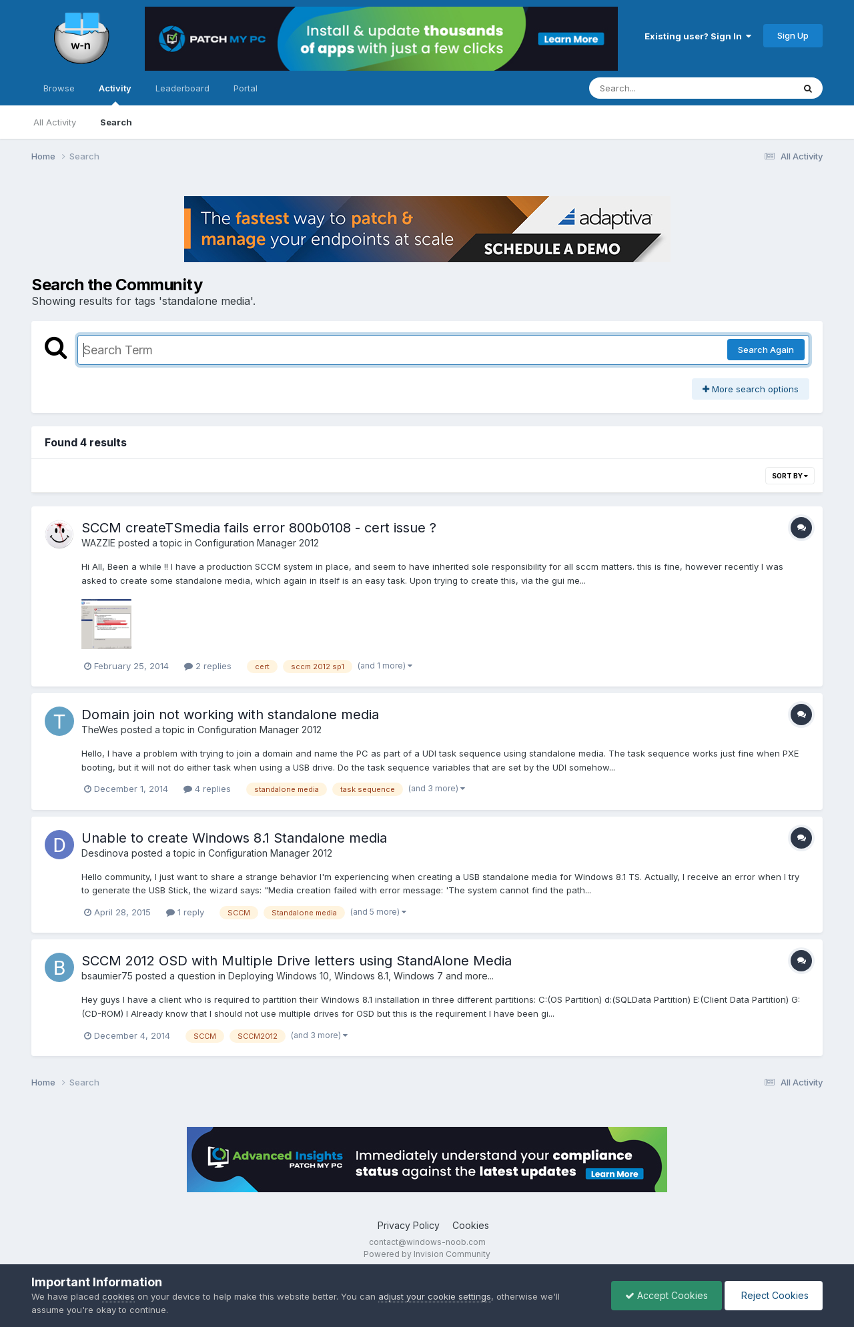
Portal (246, 88)
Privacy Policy (409, 1225)
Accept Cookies (666, 1295)
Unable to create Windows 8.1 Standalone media (234, 838)
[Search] (655, 88)
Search (116, 122)
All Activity (54, 122)
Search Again (766, 349)
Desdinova (105, 853)
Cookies (470, 1225)
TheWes (99, 729)
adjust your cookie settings (434, 1296)
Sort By (790, 476)
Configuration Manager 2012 (257, 542)
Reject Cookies (774, 1295)
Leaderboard (182, 88)
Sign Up (793, 35)
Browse (59, 88)
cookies (118, 1296)
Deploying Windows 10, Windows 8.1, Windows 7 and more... (361, 975)
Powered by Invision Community (427, 1254)
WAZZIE (98, 542)
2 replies (208, 665)
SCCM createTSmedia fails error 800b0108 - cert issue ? (258, 528)
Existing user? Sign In (698, 36)
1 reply (185, 912)
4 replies (207, 788)
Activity (115, 94)
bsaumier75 (107, 975)
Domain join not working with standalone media (230, 715)
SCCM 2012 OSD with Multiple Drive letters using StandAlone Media (296, 961)
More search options (751, 389)
